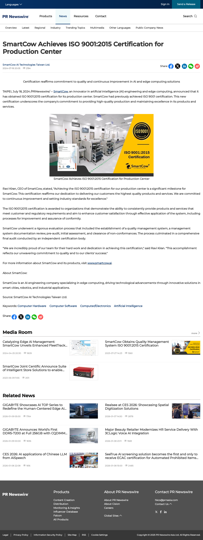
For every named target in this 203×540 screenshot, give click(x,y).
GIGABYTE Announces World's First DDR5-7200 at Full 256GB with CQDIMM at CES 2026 (34, 431)
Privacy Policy (21, 535)
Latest (25, 27)
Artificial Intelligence (128, 306)
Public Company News (149, 27)
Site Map (72, 535)
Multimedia (97, 27)
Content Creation (63, 500)
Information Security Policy (48, 535)
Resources (81, 16)
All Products (60, 519)
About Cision (112, 503)
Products (45, 16)
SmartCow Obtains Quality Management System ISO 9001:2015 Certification (137, 344)
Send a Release (186, 4)
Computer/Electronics (95, 306)
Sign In (165, 4)
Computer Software (63, 306)
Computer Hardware (32, 306)
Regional (40, 27)
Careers (108, 507)
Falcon (57, 515)
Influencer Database (65, 511)
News (63, 16)
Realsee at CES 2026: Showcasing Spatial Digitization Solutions (137, 407)
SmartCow (60, 91)
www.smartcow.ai (99, 263)
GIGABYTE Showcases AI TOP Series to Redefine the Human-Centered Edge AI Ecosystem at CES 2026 (33, 407)
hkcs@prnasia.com (166, 500)
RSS (84, 535)
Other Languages (119, 27)
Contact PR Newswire (174, 492)
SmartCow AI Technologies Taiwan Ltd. (26, 64)
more (195, 333)
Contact (100, 16)
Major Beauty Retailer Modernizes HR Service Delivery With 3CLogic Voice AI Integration (151, 431)
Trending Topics (75, 27)
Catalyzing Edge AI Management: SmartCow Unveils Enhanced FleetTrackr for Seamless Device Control (34, 344)
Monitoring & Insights (66, 507)
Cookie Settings (99, 535)
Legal (5, 535)
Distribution (60, 503)
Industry (55, 27)
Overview (11, 27)
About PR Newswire (121, 492)
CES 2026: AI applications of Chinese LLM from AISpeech (35, 456)
